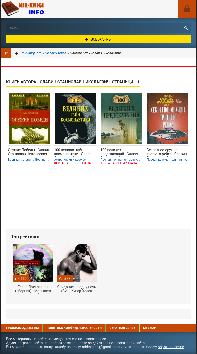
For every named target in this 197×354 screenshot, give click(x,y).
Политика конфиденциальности (74, 328)
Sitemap (149, 328)
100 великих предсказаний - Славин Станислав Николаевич (119, 152)
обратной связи (171, 347)
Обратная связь (122, 328)
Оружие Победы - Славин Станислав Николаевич (29, 152)
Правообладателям (22, 328)
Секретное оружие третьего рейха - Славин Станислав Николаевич (166, 152)
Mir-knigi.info (39, 9)
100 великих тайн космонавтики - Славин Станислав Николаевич (73, 152)
